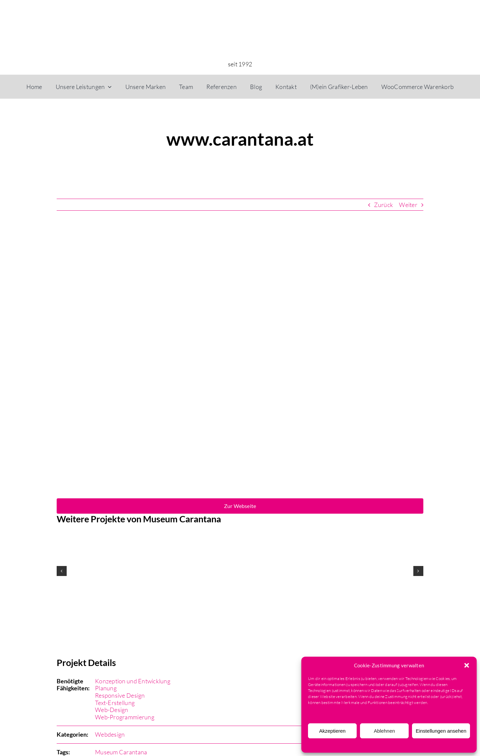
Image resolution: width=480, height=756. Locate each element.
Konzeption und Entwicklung (132, 681)
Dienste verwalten (324, 713)
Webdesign (110, 734)
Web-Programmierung (124, 717)
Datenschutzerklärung (387, 744)
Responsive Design (120, 695)
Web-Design (111, 709)
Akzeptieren (332, 731)
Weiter (408, 204)
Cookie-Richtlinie (350, 744)
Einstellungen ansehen (441, 731)
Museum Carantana (121, 752)
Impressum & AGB (426, 744)
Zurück (383, 204)
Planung (106, 688)
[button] (466, 665)
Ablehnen (384, 731)
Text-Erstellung (115, 702)
